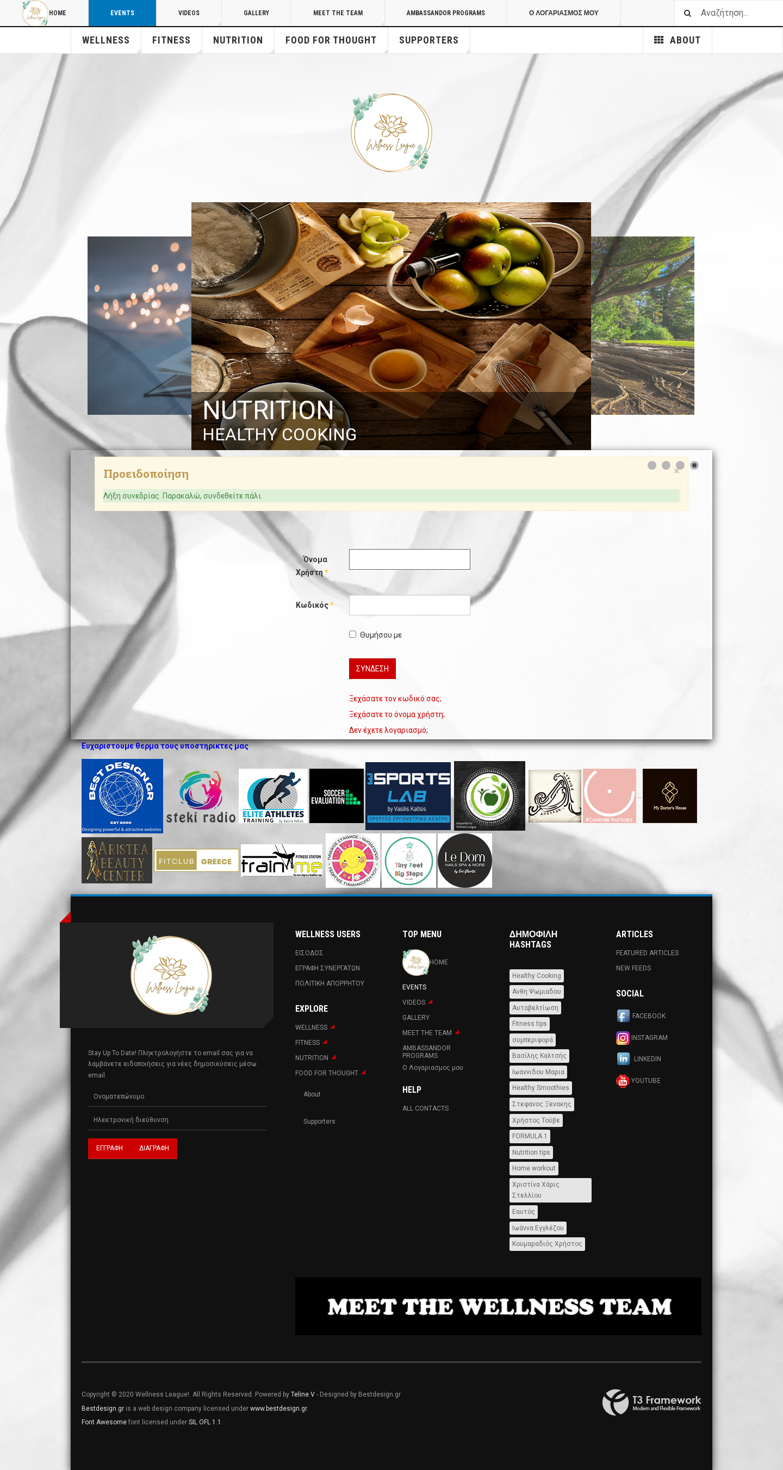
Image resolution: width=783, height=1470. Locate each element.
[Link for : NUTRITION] (391, 326)
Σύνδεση (372, 668)
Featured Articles (647, 953)
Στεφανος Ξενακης (541, 1104)
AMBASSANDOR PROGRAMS (446, 13)
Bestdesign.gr (103, 1408)
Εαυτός (523, 1212)
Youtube (638, 1081)
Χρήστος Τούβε (536, 1120)
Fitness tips (529, 1023)
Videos (200, 17)
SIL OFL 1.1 (205, 1422)
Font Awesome (104, 1422)
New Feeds (633, 968)
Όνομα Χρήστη (311, 566)
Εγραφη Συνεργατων (327, 968)
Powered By (651, 1402)
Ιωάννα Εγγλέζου (538, 1228)
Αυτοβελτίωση (535, 1008)
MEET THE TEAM (349, 17)
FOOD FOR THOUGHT (336, 43)
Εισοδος (309, 953)
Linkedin (638, 1059)
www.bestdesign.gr (278, 1408)
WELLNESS (111, 43)
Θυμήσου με (375, 635)
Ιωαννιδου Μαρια (538, 1072)
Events (122, 13)
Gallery (256, 13)
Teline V (303, 1394)
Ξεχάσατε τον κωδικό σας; (395, 698)
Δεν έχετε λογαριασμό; (388, 730)
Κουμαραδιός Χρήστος (547, 1244)
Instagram (642, 1038)
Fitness (177, 43)
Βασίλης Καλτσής (539, 1056)
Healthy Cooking (536, 976)
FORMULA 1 (530, 1136)
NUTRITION (244, 43)
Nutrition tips (531, 1152)
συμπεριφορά (532, 1040)
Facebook (641, 1016)
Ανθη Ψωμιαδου (536, 991)
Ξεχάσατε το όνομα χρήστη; (397, 714)
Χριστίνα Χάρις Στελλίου (536, 1190)
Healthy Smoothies (540, 1088)
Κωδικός (311, 605)
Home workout (534, 1168)
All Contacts (425, 1108)
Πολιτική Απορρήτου (329, 983)
